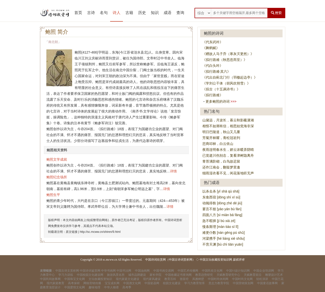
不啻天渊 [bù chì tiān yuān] (222, 244)
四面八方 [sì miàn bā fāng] (222, 215)
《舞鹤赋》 (211, 48)
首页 (78, 13)
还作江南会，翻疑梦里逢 (221, 167)
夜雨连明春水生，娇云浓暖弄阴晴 (228, 150)
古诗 (91, 13)
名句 (104, 13)
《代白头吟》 (212, 66)
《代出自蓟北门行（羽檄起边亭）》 (229, 77)
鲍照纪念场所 (56, 177)
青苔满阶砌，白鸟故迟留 (221, 161)
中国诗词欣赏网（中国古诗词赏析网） (170, 259)
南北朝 (53, 42)
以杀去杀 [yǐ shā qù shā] (220, 191)
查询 (180, 13)
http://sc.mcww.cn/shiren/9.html (100, 232)
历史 (142, 13)
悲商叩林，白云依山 (217, 144)
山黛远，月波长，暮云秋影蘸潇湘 (228, 120)
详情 (173, 171)
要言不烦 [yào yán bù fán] (222, 209)
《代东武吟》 (212, 42)
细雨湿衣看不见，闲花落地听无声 (228, 173)
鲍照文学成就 (56, 159)
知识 (155, 13)
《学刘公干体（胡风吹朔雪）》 (226, 83)
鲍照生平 (53, 195)
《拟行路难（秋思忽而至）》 (224, 60)
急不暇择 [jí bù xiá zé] (218, 221)
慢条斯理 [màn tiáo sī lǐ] (220, 227)
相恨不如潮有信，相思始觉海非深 (228, 126)
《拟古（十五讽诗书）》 (221, 89)
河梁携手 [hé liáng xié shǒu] (223, 238)
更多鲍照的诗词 (218, 101)
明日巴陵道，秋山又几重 (221, 132)
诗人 (116, 13)
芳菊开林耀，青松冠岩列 (221, 138)
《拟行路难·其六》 (216, 71)
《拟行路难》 (212, 95)
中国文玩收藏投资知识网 (216, 259)
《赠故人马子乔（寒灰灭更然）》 (228, 54)
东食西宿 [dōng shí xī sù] (221, 197)
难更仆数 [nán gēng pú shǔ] (223, 233)
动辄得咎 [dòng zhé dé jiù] (222, 203)
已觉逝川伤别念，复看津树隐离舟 (228, 155)
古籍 (129, 13)
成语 (167, 13)
